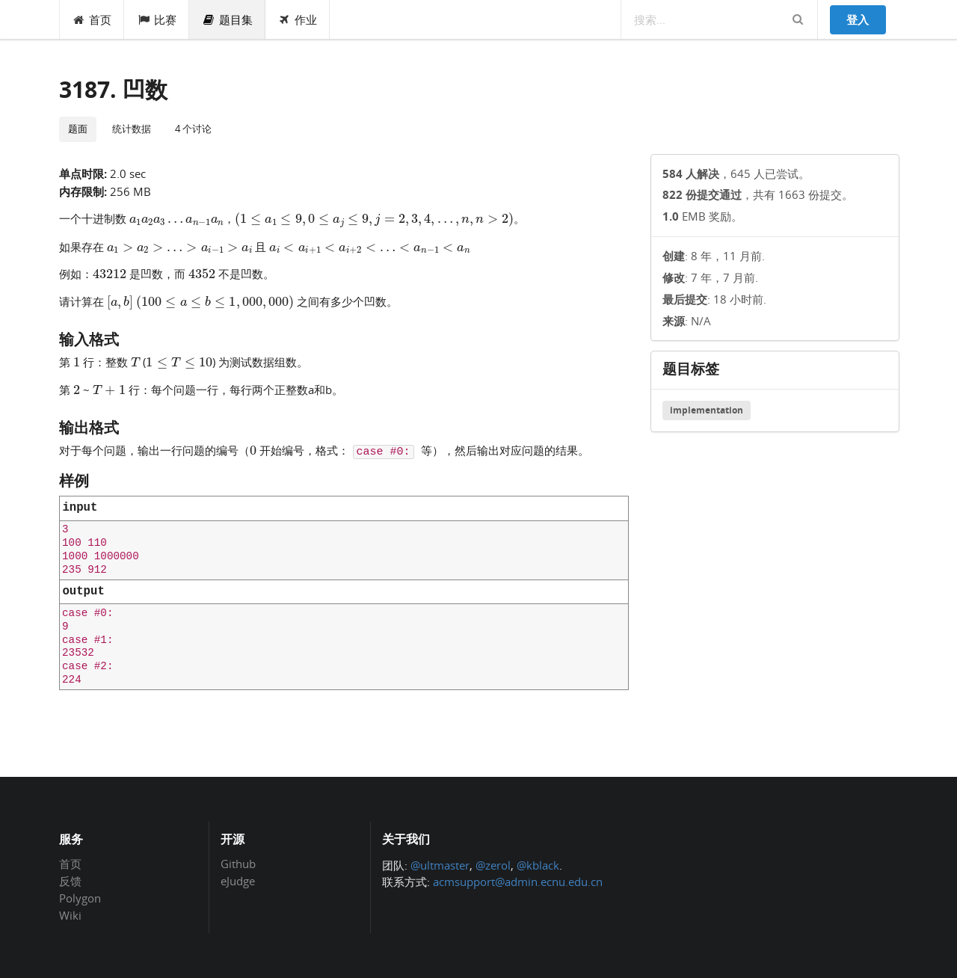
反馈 (70, 880)
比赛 (156, 19)
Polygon (80, 898)
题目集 (227, 19)
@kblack (538, 865)
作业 (298, 19)
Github (238, 864)
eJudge (238, 880)
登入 (857, 19)
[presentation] (176, 218)
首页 (92, 19)
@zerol (493, 865)
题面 (77, 128)
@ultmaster (440, 865)
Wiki (70, 915)
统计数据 (131, 128)
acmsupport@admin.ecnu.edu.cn (518, 881)
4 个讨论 (193, 128)
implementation (706, 410)
